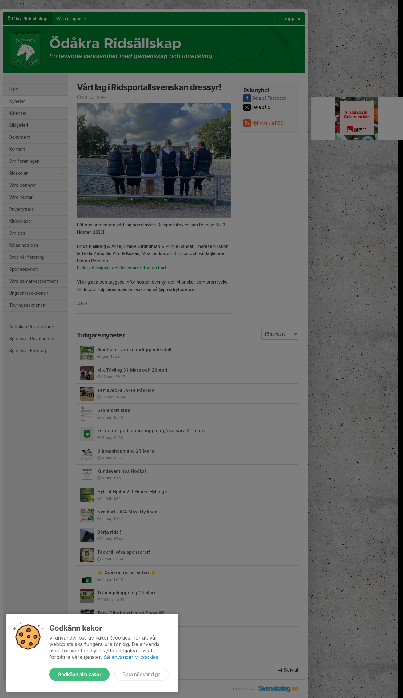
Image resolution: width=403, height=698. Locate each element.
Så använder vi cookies (131, 657)
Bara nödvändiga (141, 674)
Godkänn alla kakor (79, 674)
